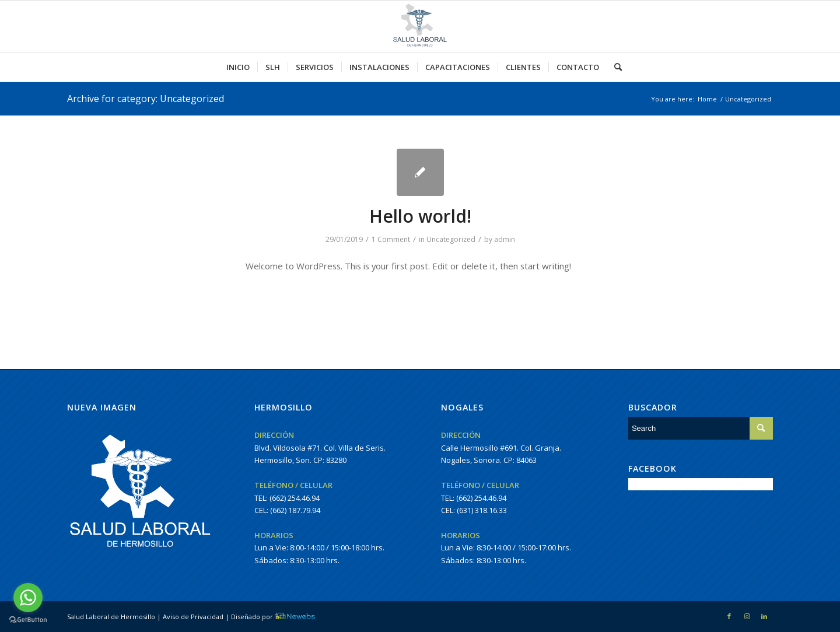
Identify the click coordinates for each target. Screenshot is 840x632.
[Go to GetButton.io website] (28, 620)
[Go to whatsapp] (28, 597)
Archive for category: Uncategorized (145, 98)
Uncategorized (450, 239)
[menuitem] (238, 67)
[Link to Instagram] (746, 616)
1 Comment (391, 239)
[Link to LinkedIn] (764, 616)
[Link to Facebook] (729, 616)
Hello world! (420, 216)
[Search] (614, 67)
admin (504, 239)
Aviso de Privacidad (193, 616)
